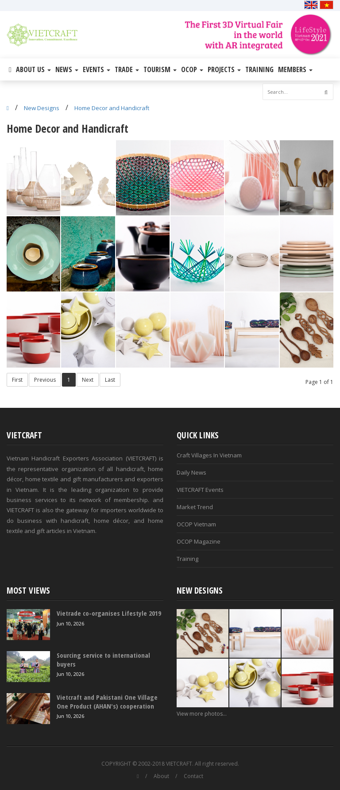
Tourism (160, 69)
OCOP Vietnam (196, 524)
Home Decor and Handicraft (111, 108)
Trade (127, 69)
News (66, 69)
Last (110, 379)
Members (295, 69)
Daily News (191, 472)
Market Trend (195, 507)
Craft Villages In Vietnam (209, 455)
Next (87, 379)
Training (259, 69)
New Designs (41, 108)
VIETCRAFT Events (200, 490)
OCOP (192, 69)
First (17, 379)
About (161, 776)
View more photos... (202, 713)
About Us (33, 69)
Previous (45, 379)
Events (96, 69)
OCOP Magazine (198, 541)
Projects (224, 69)
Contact (193, 776)
